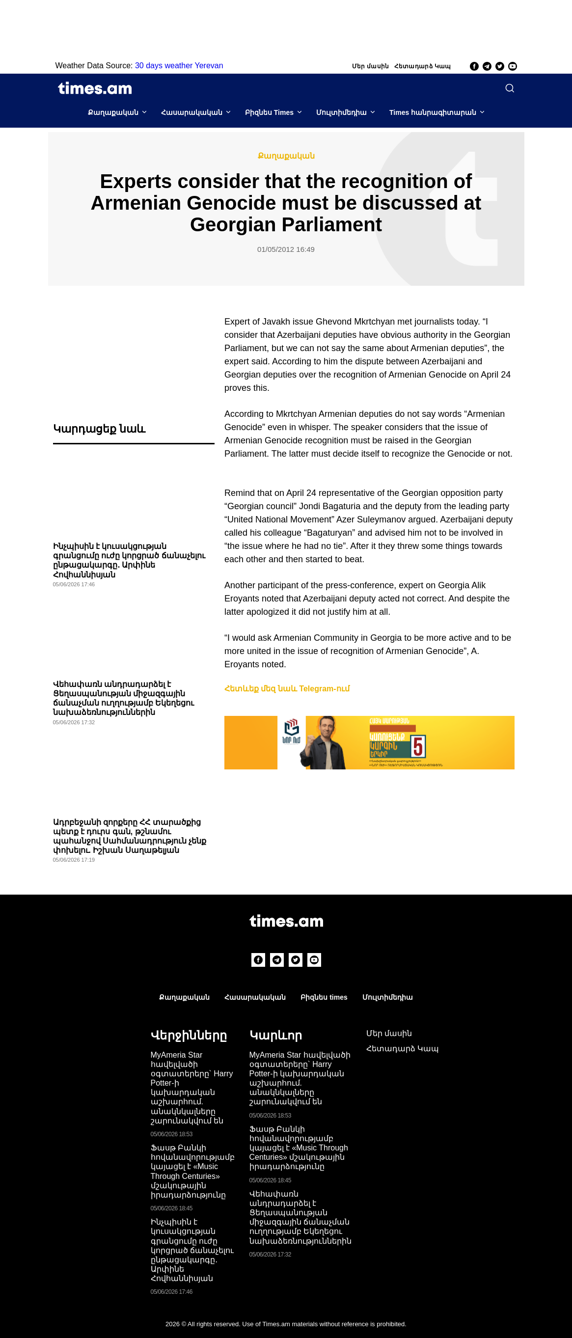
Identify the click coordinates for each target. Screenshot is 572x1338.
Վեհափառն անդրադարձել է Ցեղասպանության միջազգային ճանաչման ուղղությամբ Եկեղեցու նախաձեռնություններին (300, 1217)
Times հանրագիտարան (432, 112)
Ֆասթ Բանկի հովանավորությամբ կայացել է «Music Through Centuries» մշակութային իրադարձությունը (298, 1148)
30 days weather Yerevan (179, 65)
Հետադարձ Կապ (422, 66)
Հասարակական (191, 112)
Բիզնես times (323, 997)
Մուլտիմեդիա (341, 112)
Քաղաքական (113, 112)
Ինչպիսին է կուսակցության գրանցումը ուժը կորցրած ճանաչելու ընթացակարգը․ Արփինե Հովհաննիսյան (192, 1250)
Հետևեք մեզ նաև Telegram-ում (287, 688)
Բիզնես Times (269, 112)
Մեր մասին (370, 66)
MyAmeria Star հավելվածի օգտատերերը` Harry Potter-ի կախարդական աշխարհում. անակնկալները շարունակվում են (192, 1088)
